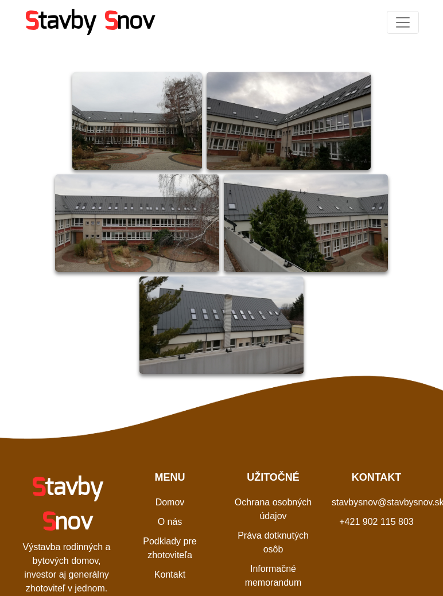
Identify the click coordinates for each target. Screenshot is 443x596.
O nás (170, 522)
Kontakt (169, 574)
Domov (170, 502)
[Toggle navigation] (403, 22)
